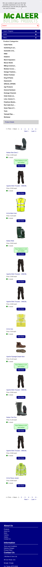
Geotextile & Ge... (9, 51)
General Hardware (9, 90)
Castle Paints (8, 45)
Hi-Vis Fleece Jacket (12, 478)
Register (10, 31)
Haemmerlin (8, 81)
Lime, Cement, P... (9, 99)
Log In (5, 31)
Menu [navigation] (5, 38)
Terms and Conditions (10, 546)
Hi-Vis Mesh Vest (11, 213)
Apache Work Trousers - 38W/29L (16, 450)
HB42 (5, 54)
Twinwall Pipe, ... (9, 114)
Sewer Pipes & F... (9, 108)
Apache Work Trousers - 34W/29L (16, 301)
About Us (6, 531)
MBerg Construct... (10, 66)
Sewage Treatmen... (10, 72)
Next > (26, 131)
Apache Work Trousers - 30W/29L (16, 186)
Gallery (6, 537)
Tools (5, 111)
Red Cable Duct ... (9, 105)
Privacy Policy (8, 550)
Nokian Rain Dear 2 (12, 152)
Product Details (9, 122)
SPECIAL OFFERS (10, 84)
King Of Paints (8, 78)
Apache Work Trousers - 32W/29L (16, 274)
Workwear (7, 117)
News (5, 533)
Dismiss (18, 8)
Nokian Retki (10, 241)
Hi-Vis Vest (9, 329)
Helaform (7, 57)
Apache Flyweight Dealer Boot (15, 356)
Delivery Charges (9, 548)
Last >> (34, 131)
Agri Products (8, 87)
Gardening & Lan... (10, 48)
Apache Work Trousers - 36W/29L (16, 390)
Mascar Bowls (8, 63)
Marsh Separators (9, 60)
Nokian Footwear (9, 75)
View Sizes (21, 166)
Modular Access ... (10, 69)
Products (6, 529)
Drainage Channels (10, 93)
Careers (6, 535)
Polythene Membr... (10, 102)
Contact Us (7, 539)
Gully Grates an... (9, 96)
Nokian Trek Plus (11, 417)
